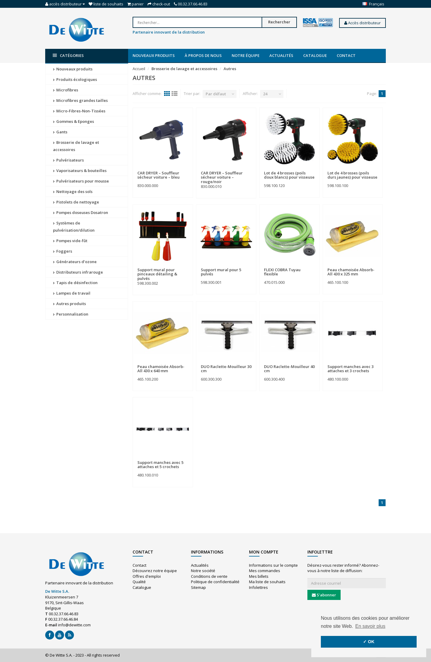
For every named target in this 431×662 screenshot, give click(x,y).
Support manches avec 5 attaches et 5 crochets (160, 464)
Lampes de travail (71, 293)
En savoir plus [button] (370, 626)
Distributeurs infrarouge (78, 272)
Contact (346, 55)
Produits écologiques (75, 79)
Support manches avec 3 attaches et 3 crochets (350, 368)
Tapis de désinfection (75, 282)
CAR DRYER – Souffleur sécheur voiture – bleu (158, 175)
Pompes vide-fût (70, 240)
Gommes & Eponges (73, 121)
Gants (60, 132)
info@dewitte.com (74, 625)
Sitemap (198, 587)
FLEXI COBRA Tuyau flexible (282, 272)
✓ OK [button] (368, 641)
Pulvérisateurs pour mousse (81, 181)
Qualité (139, 581)
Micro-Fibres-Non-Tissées (79, 111)
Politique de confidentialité (215, 581)
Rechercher (279, 22)
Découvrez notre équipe (155, 570)
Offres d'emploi (147, 576)
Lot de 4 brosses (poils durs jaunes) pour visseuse (352, 175)
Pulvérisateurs (68, 160)
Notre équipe (245, 55)
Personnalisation (70, 314)
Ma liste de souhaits (267, 581)
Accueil (139, 68)
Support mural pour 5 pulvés (221, 272)
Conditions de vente (209, 576)
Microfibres (65, 90)
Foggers (62, 251)
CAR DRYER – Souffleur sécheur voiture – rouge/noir (222, 177)
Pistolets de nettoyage (76, 202)
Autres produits (69, 303)
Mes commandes (264, 570)
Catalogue (315, 55)
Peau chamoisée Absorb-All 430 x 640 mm (160, 368)
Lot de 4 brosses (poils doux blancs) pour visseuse (289, 175)
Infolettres (258, 587)
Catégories (68, 55)
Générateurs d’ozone (75, 261)
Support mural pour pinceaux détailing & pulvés (157, 274)
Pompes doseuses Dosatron (80, 212)
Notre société (203, 570)
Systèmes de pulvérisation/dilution (74, 226)
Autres (230, 68)
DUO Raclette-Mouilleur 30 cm (226, 368)
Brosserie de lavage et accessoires (76, 146)
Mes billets (258, 576)
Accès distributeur (362, 22)
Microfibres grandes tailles (80, 100)
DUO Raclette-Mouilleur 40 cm (289, 368)
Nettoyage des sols (72, 191)
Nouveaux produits (154, 55)
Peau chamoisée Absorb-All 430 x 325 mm (350, 272)
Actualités (281, 55)
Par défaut (216, 93)
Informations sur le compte (273, 565)
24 (265, 93)
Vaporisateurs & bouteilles (80, 170)
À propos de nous (203, 55)
